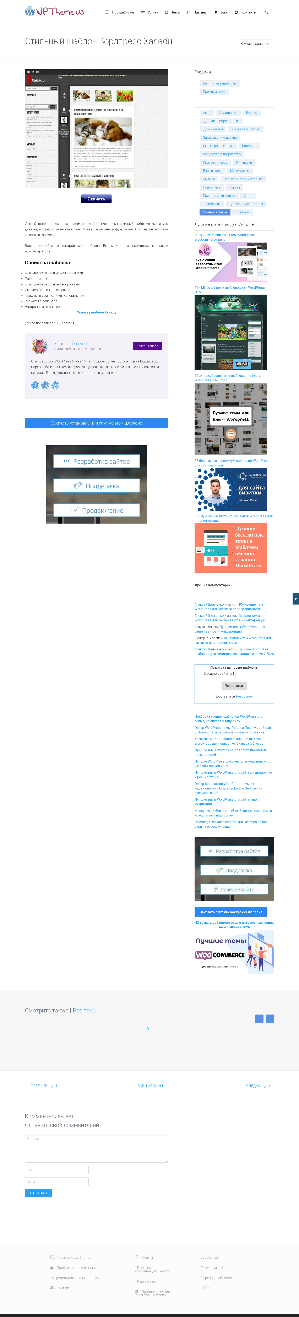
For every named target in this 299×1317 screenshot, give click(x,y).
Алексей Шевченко (70, 344)
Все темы (85, 1010)
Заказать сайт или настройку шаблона (231, 912)
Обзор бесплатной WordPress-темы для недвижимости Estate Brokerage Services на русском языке (228, 788)
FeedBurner (244, 696)
